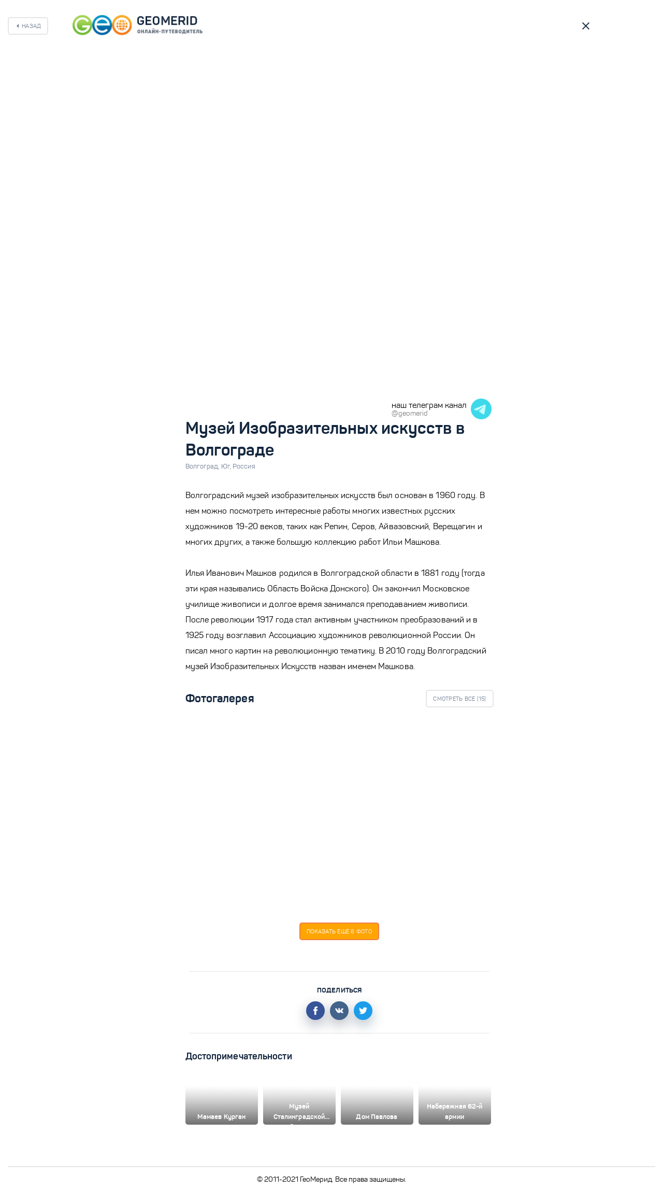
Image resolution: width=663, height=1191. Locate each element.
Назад (31, 26)
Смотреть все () (459, 698)
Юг (227, 466)
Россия (244, 466)
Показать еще (339, 931)
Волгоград (203, 466)
